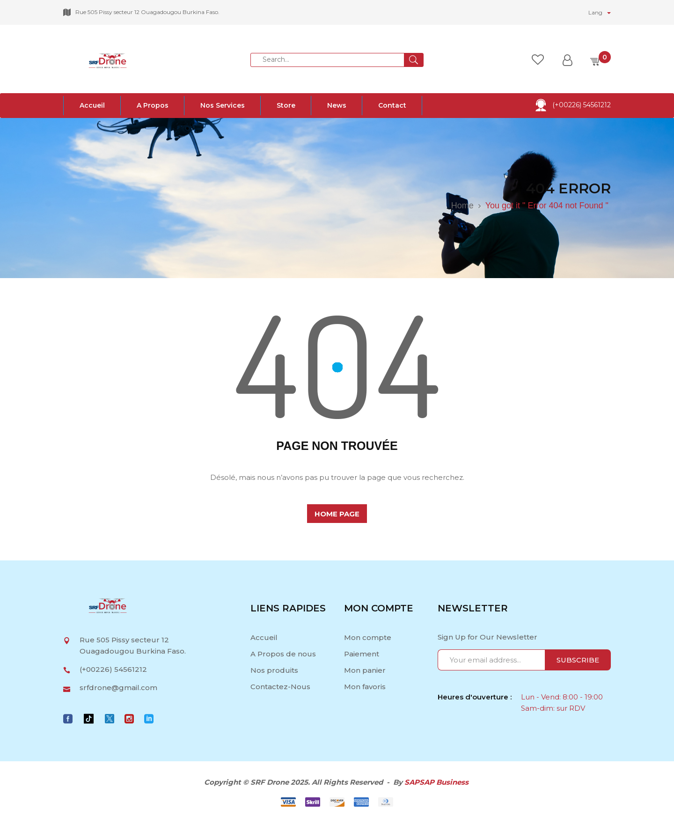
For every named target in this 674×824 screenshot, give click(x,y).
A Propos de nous (283, 653)
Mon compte (367, 637)
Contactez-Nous (280, 686)
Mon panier (365, 670)
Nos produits (274, 670)
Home (462, 205)
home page (337, 513)
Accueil (264, 637)
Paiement (361, 653)
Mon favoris (365, 686)
